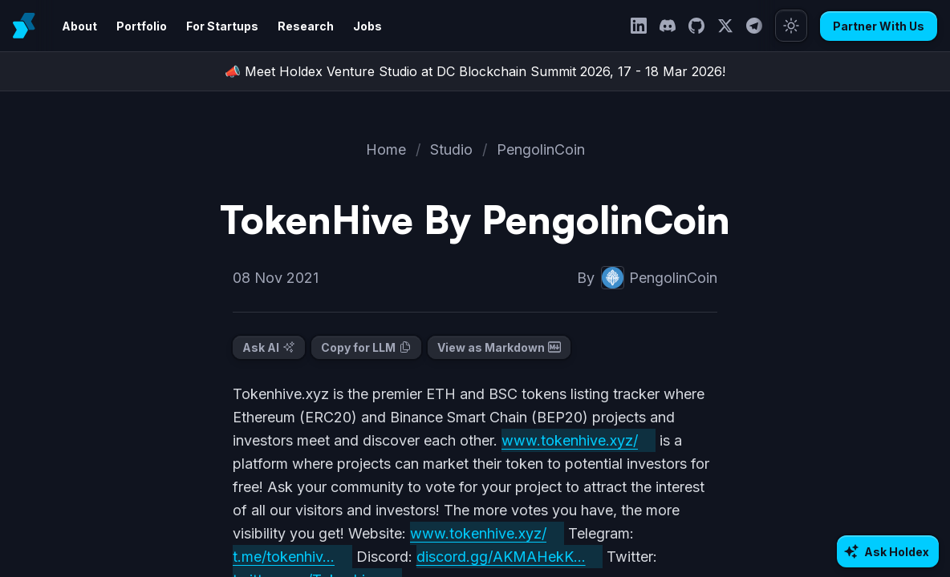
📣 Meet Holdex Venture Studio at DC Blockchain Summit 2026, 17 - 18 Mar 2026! (475, 71)
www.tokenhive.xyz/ (579, 440)
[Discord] (672, 26)
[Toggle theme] (796, 26)
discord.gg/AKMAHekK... (504, 556)
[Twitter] (730, 26)
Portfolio (138, 26)
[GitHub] (701, 26)
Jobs (351, 26)
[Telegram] (759, 26)
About (78, 26)
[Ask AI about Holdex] (889, 551)
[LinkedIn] (643, 26)
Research (293, 26)
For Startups (214, 26)
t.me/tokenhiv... (285, 556)
